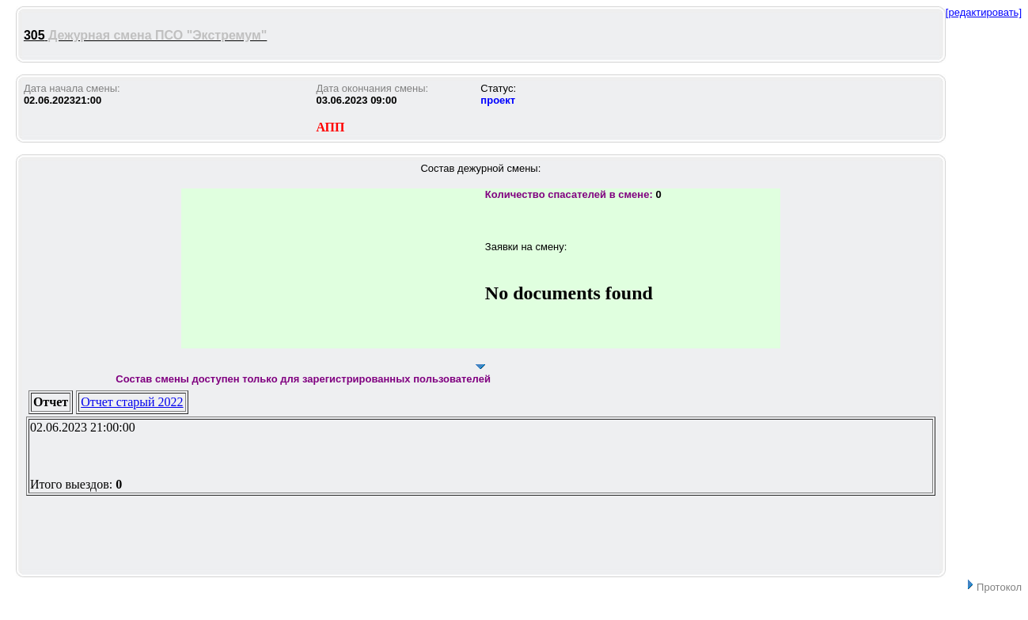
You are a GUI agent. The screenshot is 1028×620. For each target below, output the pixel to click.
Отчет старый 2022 (132, 402)
